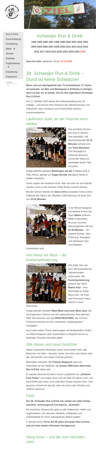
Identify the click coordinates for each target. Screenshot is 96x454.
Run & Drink (12, 34)
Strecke (10, 53)
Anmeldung (11, 44)
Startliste (10, 58)
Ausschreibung (13, 39)
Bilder (9, 49)
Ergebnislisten (13, 63)
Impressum (11, 76)
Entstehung (11, 72)
